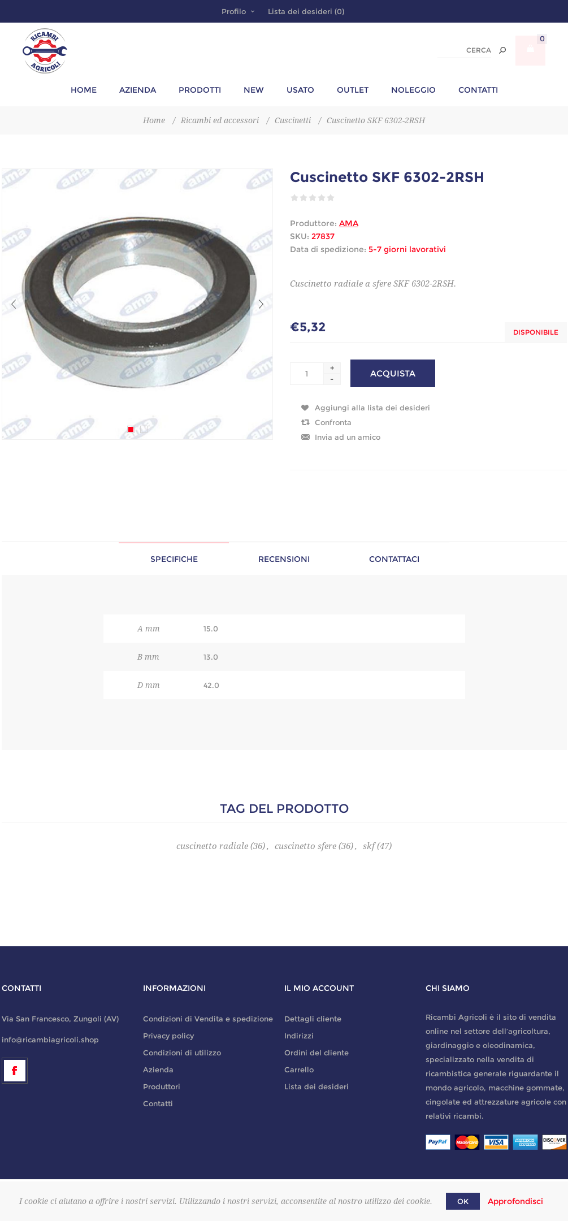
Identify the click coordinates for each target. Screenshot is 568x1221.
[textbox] (464, 50)
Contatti (158, 1103)
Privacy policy (168, 1035)
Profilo (234, 11)
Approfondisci (515, 1201)
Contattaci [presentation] (394, 559)
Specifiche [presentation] (174, 559)
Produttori (161, 1086)
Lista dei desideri (316, 1086)
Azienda (158, 1069)
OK (463, 1201)
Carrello (299, 1069)
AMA (348, 223)
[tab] (174, 559)
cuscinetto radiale (212, 846)
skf (369, 846)
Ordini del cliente (316, 1052)
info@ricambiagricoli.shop (50, 1039)
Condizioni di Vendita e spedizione (208, 1018)
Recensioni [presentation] (284, 559)
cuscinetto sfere (305, 846)
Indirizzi (299, 1035)
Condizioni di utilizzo (182, 1052)
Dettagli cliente (312, 1018)
